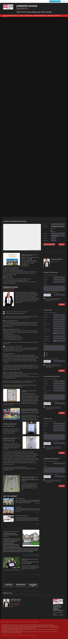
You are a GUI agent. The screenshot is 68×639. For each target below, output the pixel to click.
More (37, 503)
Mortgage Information (40, 15)
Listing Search (28, 15)
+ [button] (5, 226)
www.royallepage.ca (6, 621)
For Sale (53, 228)
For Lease (53, 231)
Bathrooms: (50, 240)
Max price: (54, 236)
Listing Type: (54, 226)
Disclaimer (23, 621)
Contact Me (57, 15)
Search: (54, 224)
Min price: (54, 233)
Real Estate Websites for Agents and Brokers (27, 635)
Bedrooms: (50, 238)
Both (46, 356)
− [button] (5, 228)
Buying (46, 352)
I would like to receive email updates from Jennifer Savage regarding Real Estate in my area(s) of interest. (53, 299)
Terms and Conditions (33, 621)
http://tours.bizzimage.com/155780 (31, 554)
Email (28, 9)
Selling (46, 354)
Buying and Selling (12, 15)
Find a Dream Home (33, 585)
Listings (21, 15)
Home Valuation (20, 584)
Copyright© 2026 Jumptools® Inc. (9, 635)
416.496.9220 (23, 9)
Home (4, 15)
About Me (50, 15)
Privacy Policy (16, 621)
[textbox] (58, 224)
